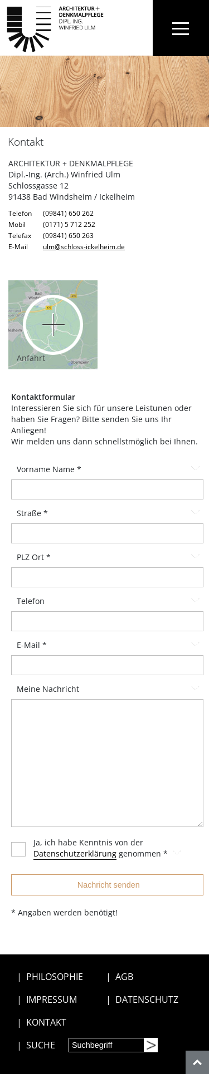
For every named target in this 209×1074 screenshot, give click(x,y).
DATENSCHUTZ (146, 999)
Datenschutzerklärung (74, 853)
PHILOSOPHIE (54, 977)
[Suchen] (150, 1045)
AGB (124, 977)
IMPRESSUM (51, 999)
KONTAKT (46, 1022)
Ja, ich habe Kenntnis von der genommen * (115, 848)
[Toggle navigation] (181, 28)
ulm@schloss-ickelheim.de (84, 246)
